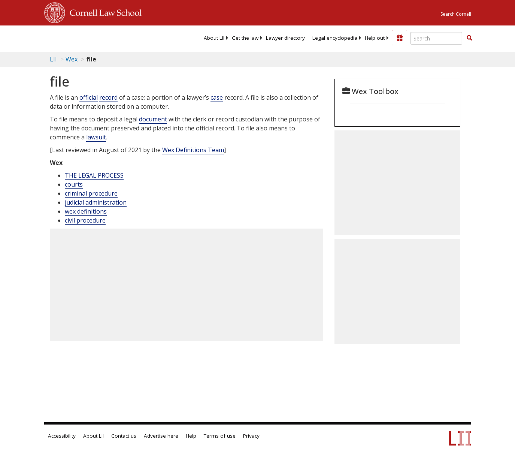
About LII (214, 37)
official (88, 97)
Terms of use (220, 435)
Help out (375, 37)
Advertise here (161, 435)
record (108, 97)
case (216, 97)
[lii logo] (73, 37)
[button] (469, 37)
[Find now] (469, 38)
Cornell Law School (103, 11)
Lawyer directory (285, 37)
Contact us (123, 435)
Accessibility (62, 435)
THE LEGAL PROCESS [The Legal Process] (94, 175)
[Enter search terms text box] (436, 38)
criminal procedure (91, 193)
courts (74, 184)
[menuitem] (214, 38)
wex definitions (86, 211)
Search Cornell (455, 14)
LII (53, 59)
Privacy (251, 435)
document (153, 119)
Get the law (245, 37)
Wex (72, 59)
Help (191, 435)
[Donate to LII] (399, 37)
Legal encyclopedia (334, 37)
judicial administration (96, 202)
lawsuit (96, 137)
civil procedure (85, 220)
